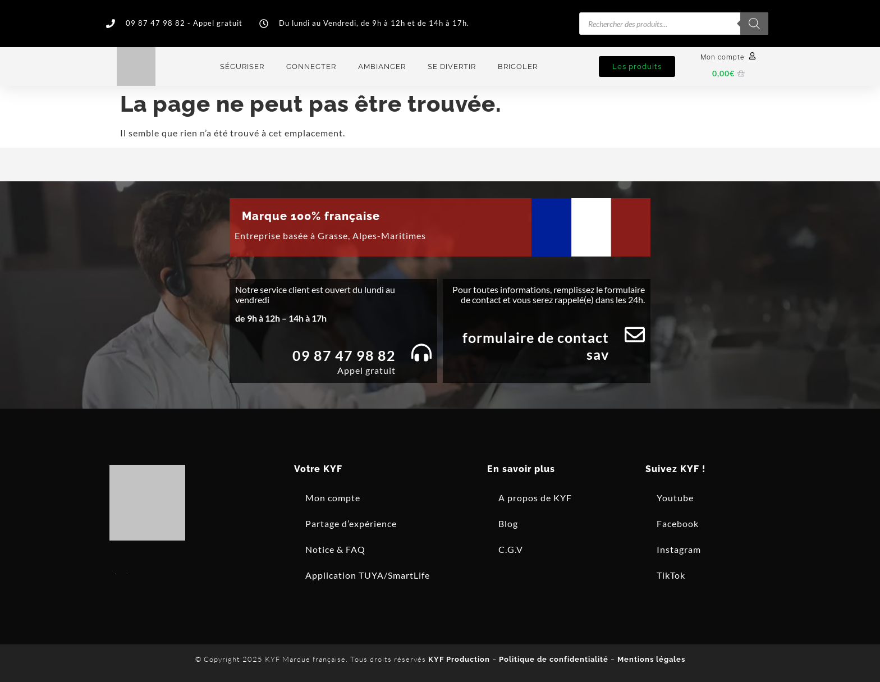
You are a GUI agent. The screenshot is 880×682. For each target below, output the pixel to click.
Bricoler (518, 66)
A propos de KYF (535, 497)
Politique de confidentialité (553, 659)
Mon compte (722, 57)
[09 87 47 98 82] (421, 352)
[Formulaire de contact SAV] (635, 334)
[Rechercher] (754, 23)
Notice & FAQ (335, 549)
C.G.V (510, 549)
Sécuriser (242, 66)
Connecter (311, 66)
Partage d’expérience (351, 523)
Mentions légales (651, 659)
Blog (508, 523)
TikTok (671, 575)
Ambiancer (382, 66)
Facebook (678, 523)
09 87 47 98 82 (344, 355)
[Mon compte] (752, 55)
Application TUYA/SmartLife (367, 575)
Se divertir (452, 66)
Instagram (679, 549)
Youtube (675, 497)
